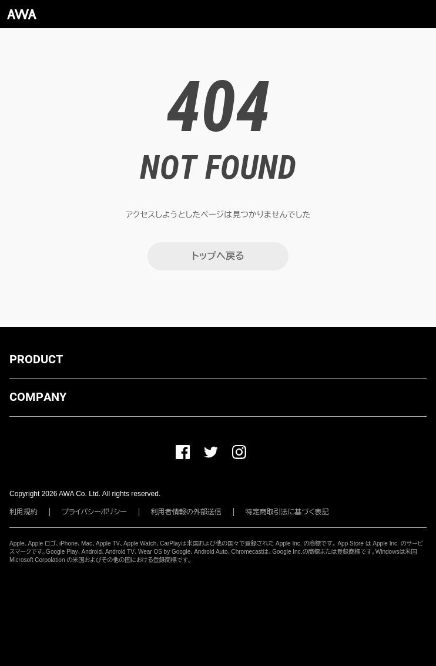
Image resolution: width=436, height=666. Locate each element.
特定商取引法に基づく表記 (287, 512)
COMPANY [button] (37, 397)
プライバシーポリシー (94, 512)
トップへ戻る (218, 256)
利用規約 (23, 512)
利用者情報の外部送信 (186, 512)
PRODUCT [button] (36, 359)
